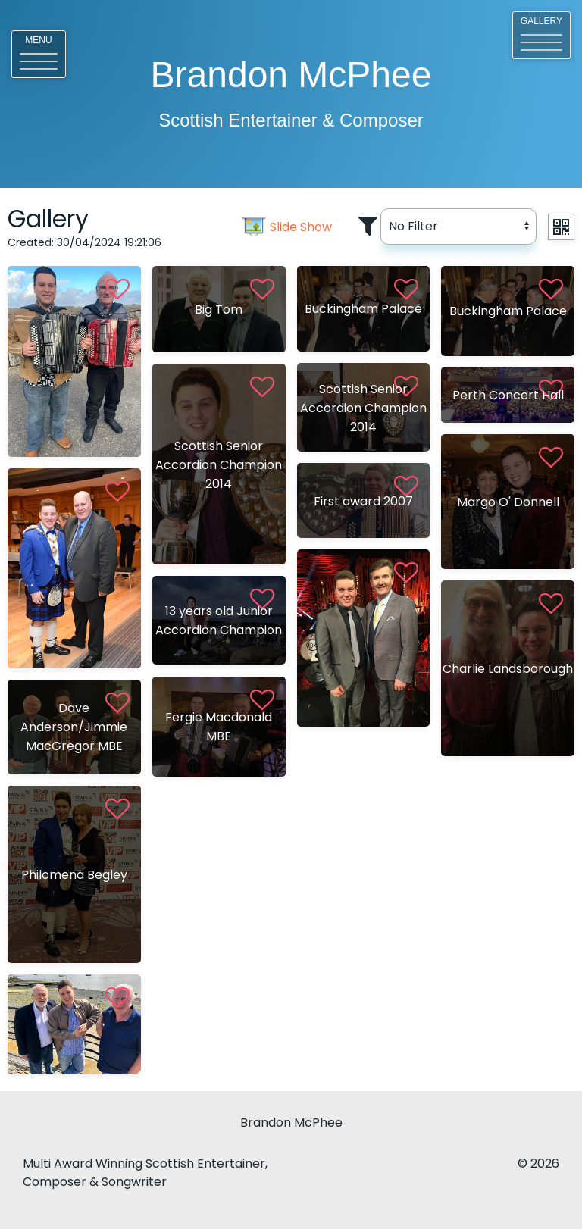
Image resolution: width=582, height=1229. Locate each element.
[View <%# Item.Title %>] (74, 362)
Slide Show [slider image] (301, 227)
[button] (38, 54)
